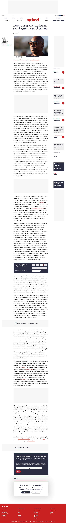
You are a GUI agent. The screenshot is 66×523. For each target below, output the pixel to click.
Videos (21, 18)
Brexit (19, 513)
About (3, 510)
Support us (58, 20)
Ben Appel (55, 71)
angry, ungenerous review (37, 208)
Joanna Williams (37, 513)
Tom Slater (56, 155)
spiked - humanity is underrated (33, 20)
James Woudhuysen (57, 135)
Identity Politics (57, 87)
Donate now (35, 270)
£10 (37, 264)
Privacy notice (4, 515)
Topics (5, 18)
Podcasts (7, 20)
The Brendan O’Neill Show (24, 439)
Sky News (23, 379)
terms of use (30, 521)
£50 (45, 264)
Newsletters (58, 18)
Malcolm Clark (56, 86)
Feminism (27, 56)
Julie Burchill (56, 102)
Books (46, 20)
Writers (13, 18)
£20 (41, 264)
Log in (56, 15)
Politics (36, 56)
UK (38, 56)
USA (18, 518)
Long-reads (19, 20)
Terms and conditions (5, 513)
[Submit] (13, 15)
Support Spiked (4, 512)
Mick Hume (36, 516)
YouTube (63, 15)
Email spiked (52, 513)
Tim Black (35, 518)
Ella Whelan (36, 515)
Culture (19, 512)
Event (55, 156)
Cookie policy (4, 516)
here (44, 439)
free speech (40, 202)
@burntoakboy (31, 441)
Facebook (60, 15)
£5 (33, 264)
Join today (26, 492)
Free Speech (32, 56)
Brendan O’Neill (36, 510)
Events (46, 18)
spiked (54, 173)
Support (18, 471)
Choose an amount (40, 268)
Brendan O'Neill (56, 118)
